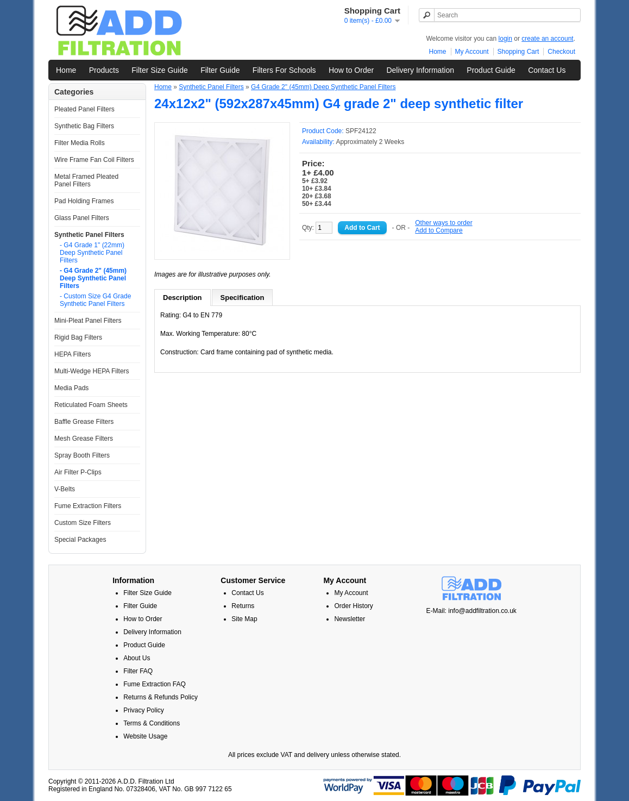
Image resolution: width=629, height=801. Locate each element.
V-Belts (64, 489)
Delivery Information (420, 70)
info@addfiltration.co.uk (482, 611)
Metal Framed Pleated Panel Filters (86, 180)
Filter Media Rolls (79, 143)
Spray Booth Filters (82, 455)
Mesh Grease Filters (83, 438)
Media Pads (71, 388)
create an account (547, 38)
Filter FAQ (138, 671)
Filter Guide (220, 70)
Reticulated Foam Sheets (91, 405)
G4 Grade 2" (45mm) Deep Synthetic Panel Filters (323, 87)
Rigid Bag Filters (78, 337)
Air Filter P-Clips (78, 472)
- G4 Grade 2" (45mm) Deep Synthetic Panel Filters (93, 278)
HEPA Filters (72, 354)
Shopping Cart (518, 51)
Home (437, 51)
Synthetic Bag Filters (84, 126)
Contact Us (546, 70)
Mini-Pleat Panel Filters (87, 320)
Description (182, 297)
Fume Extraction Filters (87, 506)
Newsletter (349, 619)
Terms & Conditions (151, 723)
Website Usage (145, 736)
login (505, 38)
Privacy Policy (143, 710)
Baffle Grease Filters (84, 421)
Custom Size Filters (82, 523)
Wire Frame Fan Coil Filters (94, 160)
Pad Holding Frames (84, 201)
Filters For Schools (284, 70)
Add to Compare (438, 230)
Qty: (317, 227)
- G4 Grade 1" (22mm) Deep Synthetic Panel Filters (92, 252)
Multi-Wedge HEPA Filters (91, 371)
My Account (472, 51)
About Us (136, 658)
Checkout (561, 51)
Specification (243, 297)
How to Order (351, 70)
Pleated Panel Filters (84, 109)
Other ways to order (443, 223)
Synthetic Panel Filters (89, 235)
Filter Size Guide (159, 70)
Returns (242, 606)
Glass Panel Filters (81, 218)
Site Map (244, 619)
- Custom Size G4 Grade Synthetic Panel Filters (95, 300)
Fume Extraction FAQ (154, 684)
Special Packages (80, 539)
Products (104, 70)
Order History (353, 606)
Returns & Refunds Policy (160, 697)
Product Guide (491, 70)
